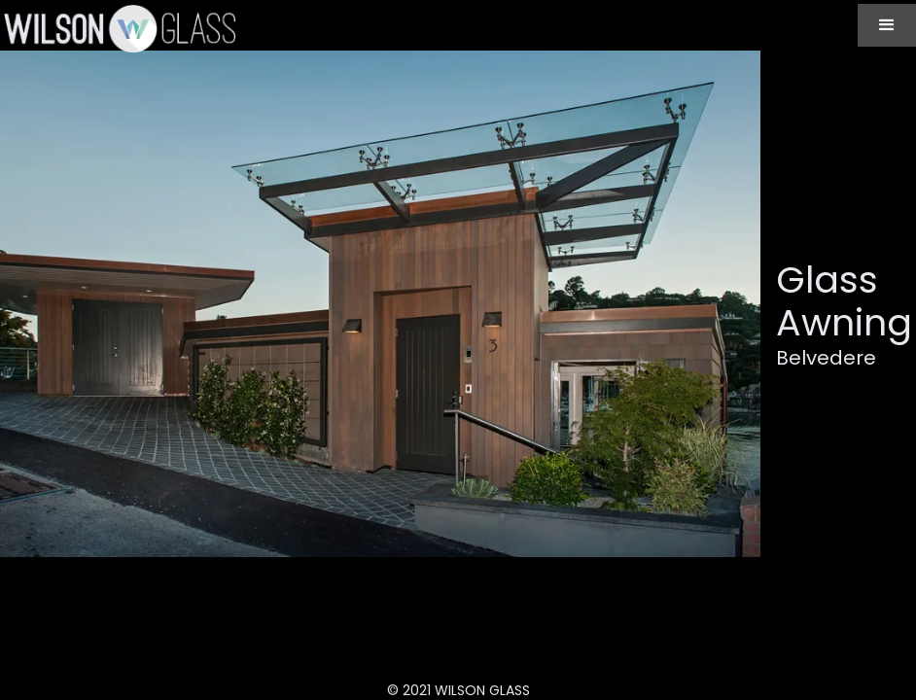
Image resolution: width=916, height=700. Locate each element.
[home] (117, 28)
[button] (887, 25)
